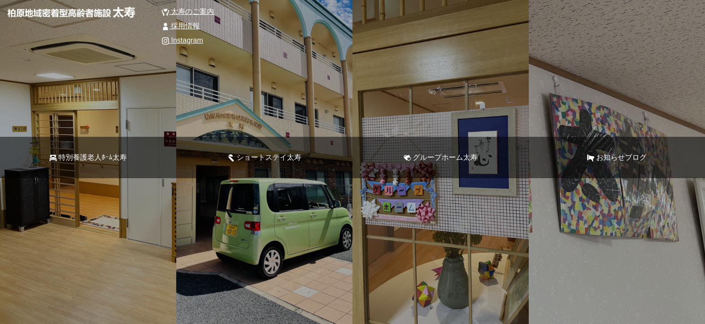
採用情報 (181, 26)
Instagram (182, 40)
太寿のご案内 (188, 11)
